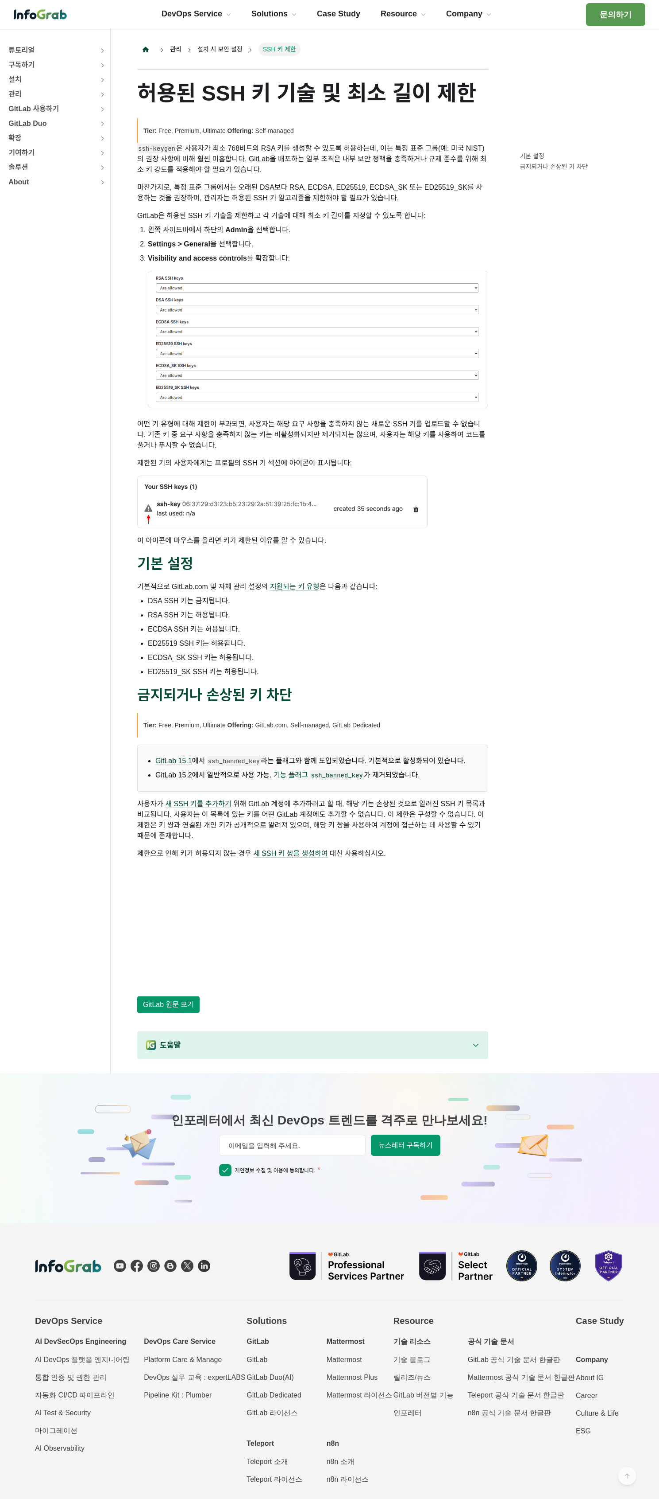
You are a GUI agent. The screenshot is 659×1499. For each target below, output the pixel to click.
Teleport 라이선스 (274, 1479)
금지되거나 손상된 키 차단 (554, 166)
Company (592, 1359)
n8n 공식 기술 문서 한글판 (509, 1413)
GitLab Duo (27, 123)
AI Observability (60, 1448)
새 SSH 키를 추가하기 (198, 804)
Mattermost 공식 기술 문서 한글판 (521, 1377)
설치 (14, 79)
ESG (583, 1431)
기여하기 (21, 152)
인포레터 (407, 1413)
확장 (14, 138)
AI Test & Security (63, 1413)
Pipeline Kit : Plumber (178, 1395)
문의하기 (616, 14)
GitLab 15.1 (173, 761)
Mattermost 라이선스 (359, 1395)
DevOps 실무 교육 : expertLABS (194, 1377)
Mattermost (344, 1359)
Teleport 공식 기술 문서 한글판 (516, 1395)
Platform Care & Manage (183, 1359)
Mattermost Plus (352, 1377)
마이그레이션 (56, 1430)
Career (586, 1395)
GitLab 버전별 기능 (423, 1395)
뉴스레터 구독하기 (405, 1145)
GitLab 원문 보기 (168, 1004)
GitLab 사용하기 (33, 109)
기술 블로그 (412, 1359)
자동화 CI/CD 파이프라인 (75, 1395)
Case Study (600, 1321)
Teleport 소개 (267, 1461)
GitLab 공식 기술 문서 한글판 (514, 1359)
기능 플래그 (319, 776)
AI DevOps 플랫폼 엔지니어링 (82, 1359)
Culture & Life (597, 1413)
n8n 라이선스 (348, 1479)
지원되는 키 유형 (295, 586)
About (18, 182)
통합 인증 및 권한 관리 (71, 1377)
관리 (14, 94)
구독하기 (21, 65)
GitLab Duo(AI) (270, 1377)
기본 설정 (532, 156)
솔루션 (18, 167)
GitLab (257, 1359)
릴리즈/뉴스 (412, 1377)
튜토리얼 (21, 50)
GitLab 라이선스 (272, 1413)
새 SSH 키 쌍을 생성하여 (290, 854)
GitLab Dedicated (274, 1395)
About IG (590, 1378)
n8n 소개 (341, 1461)
